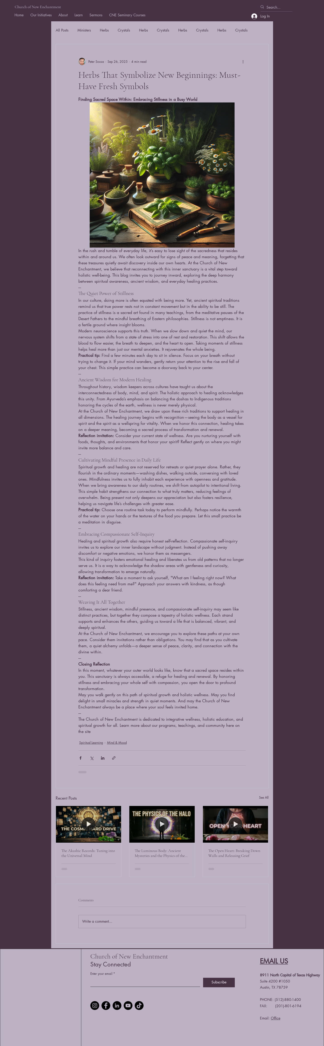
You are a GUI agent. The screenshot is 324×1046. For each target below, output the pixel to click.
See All (264, 797)
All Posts (62, 30)
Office (275, 1018)
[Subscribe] (219, 982)
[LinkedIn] (117, 1005)
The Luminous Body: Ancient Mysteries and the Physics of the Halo (160, 853)
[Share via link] (114, 758)
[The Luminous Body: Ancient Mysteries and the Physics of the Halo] (162, 824)
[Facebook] (105, 1005)
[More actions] (243, 61)
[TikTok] (139, 1005)
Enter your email (101, 973)
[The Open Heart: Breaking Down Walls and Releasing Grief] (235, 824)
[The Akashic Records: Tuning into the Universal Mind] (88, 824)
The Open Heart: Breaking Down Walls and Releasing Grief (234, 853)
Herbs (104, 30)
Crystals (124, 30)
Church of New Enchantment (38, 6)
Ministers (84, 30)
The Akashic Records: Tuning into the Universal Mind (88, 853)
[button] (63, 15)
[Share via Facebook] (80, 758)
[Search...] (274, 7)
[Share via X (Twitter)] (91, 758)
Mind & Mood (117, 742)
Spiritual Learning (91, 742)
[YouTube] (128, 1005)
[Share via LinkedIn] (103, 758)
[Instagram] (94, 1005)
